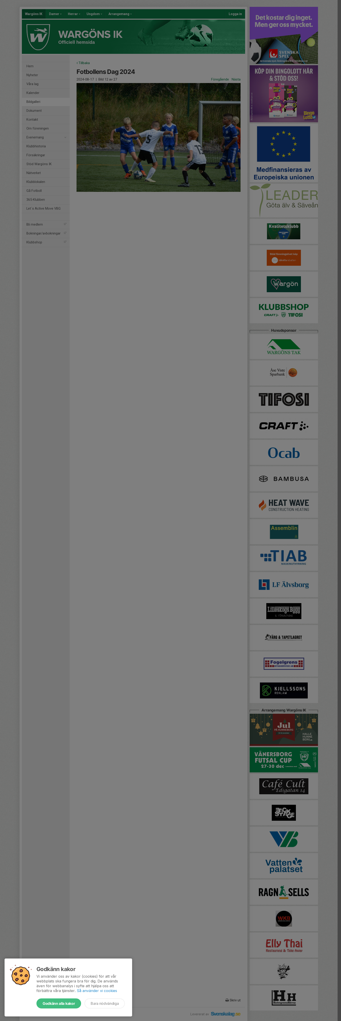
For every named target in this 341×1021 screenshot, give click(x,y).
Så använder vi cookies (97, 990)
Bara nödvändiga (105, 1003)
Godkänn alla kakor (59, 1003)
